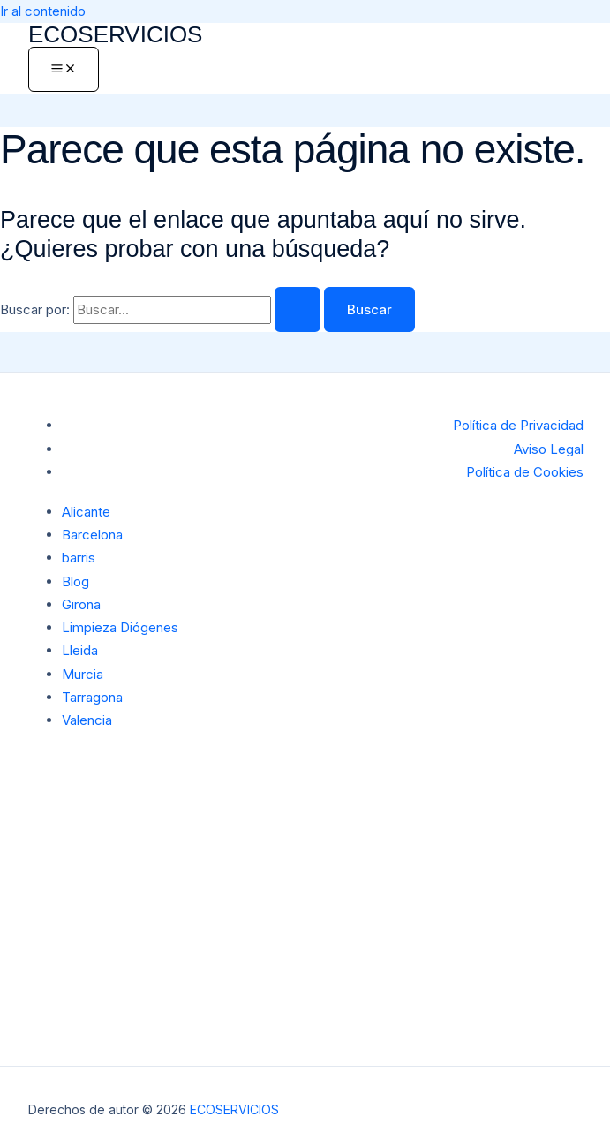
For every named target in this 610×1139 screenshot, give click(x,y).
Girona (81, 604)
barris (78, 557)
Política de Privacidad (518, 425)
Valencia (87, 720)
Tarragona (92, 697)
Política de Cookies (525, 472)
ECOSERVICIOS (115, 34)
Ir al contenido (43, 11)
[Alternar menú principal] (63, 69)
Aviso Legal (549, 449)
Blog (75, 581)
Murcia (82, 674)
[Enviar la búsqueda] (297, 309)
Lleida (80, 650)
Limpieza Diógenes (120, 627)
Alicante (86, 511)
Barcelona (92, 534)
